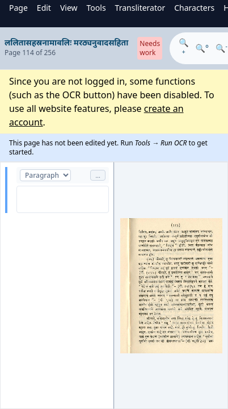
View (69, 7)
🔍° (202, 48)
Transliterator (140, 7)
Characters (194, 7)
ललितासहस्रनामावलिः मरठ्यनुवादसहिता (66, 42)
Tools (96, 7)
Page (18, 7)
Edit (44, 7)
